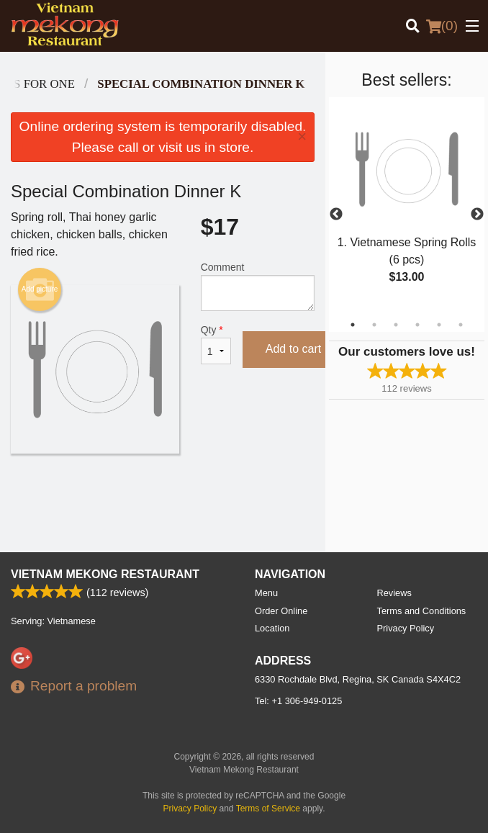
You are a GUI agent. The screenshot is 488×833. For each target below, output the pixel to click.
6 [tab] (460, 325)
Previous (336, 214)
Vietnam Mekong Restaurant (105, 574)
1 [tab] (352, 325)
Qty (216, 344)
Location (272, 628)
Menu (266, 592)
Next (477, 214)
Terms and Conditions (421, 610)
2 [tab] (374, 325)
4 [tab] (417, 325)
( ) (442, 26)
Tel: (298, 700)
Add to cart (293, 349)
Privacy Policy (406, 628)
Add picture (40, 289)
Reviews (394, 592)
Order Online (281, 610)
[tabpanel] (407, 206)
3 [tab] (396, 325)
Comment (258, 286)
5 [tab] (439, 325)
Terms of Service (268, 808)
